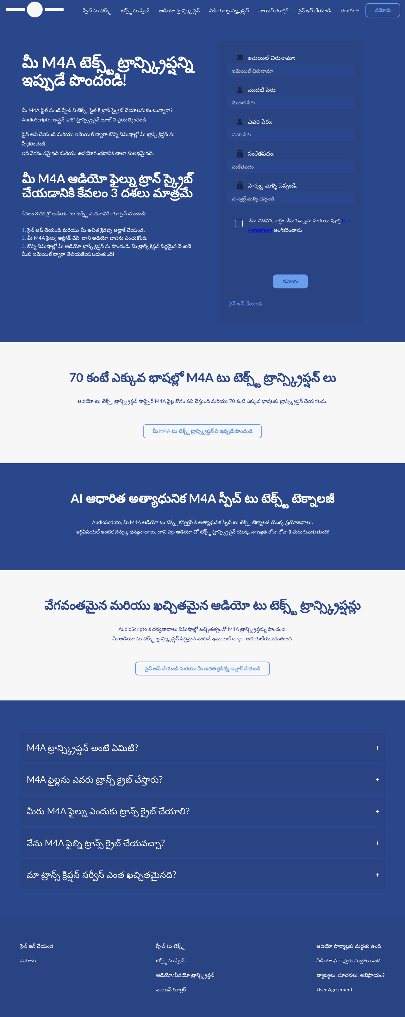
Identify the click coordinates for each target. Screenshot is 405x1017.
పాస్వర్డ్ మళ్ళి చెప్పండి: (272, 185)
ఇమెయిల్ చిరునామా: (271, 57)
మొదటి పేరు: (262, 89)
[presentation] (275, 254)
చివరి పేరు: (260, 121)
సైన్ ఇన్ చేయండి (245, 303)
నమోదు (383, 10)
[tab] (202, 747)
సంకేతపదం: (261, 153)
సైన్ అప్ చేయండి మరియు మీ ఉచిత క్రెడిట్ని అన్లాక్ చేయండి (202, 668)
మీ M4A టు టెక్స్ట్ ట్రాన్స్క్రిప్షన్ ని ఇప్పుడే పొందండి (202, 431)
